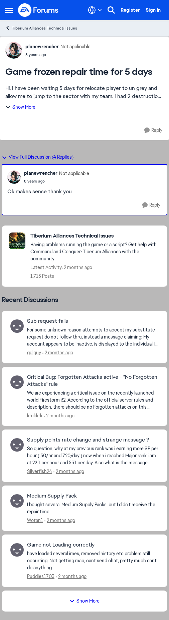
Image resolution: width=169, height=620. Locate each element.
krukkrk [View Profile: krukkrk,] (34, 415)
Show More (20, 107)
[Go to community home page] (38, 10)
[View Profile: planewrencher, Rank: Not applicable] (13, 50)
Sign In (153, 10)
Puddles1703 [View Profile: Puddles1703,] (40, 576)
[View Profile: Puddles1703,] (17, 550)
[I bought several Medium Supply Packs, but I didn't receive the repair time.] (93, 508)
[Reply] (153, 130)
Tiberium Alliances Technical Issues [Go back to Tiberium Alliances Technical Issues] (41, 28)
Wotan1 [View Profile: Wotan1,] (35, 520)
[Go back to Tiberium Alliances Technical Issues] (95, 236)
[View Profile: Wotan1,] (17, 501)
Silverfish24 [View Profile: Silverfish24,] (39, 471)
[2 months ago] (57, 352)
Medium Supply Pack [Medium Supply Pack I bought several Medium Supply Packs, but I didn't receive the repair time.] (52, 496)
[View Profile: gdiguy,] (17, 326)
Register (130, 10)
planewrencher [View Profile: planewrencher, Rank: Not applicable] (42, 47)
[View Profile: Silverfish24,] (17, 445)
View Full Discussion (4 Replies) (37, 157)
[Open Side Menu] (9, 10)
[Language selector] (95, 10)
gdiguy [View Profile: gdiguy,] (34, 353)
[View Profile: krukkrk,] (17, 382)
